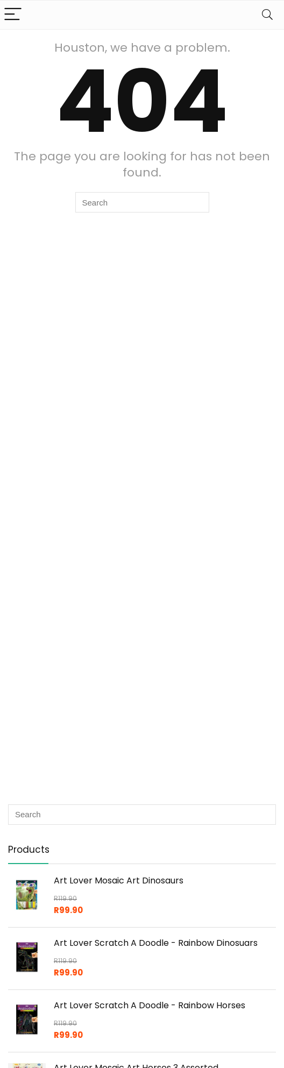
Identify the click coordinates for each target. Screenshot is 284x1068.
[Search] (267, 15)
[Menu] (13, 15)
